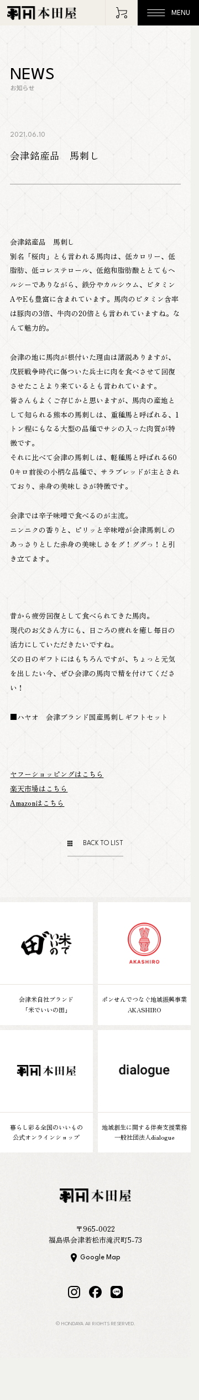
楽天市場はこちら (38, 788)
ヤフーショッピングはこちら (56, 774)
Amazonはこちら (37, 802)
